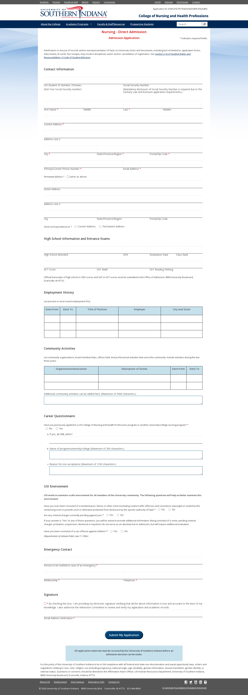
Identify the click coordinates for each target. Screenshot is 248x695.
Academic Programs (77, 24)
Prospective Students (142, 24)
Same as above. (78, 176)
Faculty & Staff (71, 2)
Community (109, 2)
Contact (196, 2)
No (50, 428)
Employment (60, 681)
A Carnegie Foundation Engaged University (184, 687)
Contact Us (114, 681)
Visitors (96, 2)
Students (44, 2)
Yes (61, 428)
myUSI (158, 2)
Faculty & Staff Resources (111, 24)
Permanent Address (113, 226)
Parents (56, 2)
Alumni (85, 2)
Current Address (87, 226)
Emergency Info (96, 681)
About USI (45, 681)
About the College (50, 24)
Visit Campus (77, 681)
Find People (182, 2)
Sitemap (169, 2)
